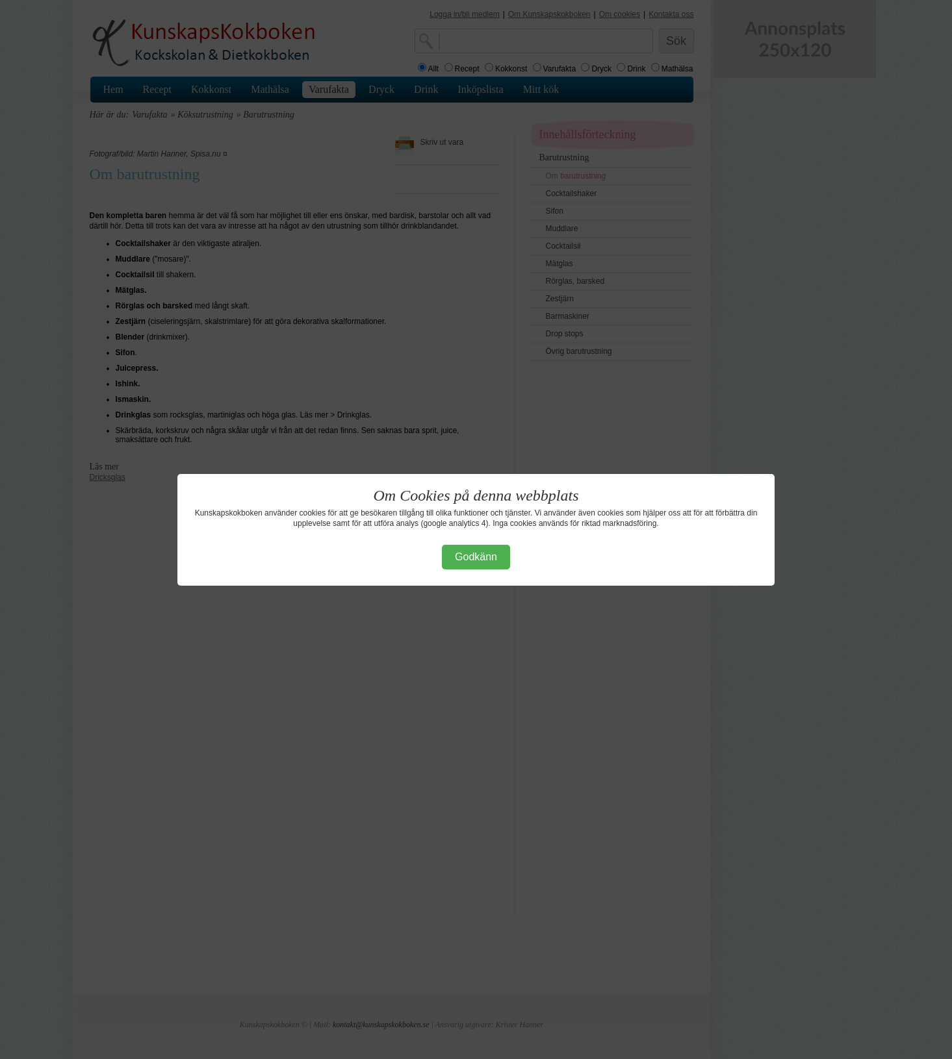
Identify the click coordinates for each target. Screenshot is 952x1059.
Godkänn (476, 556)
